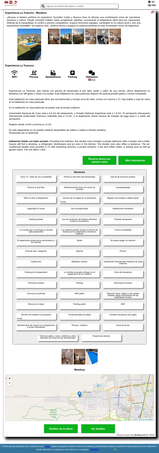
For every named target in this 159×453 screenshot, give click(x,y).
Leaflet (135, 419)
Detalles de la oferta (61, 428)
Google (47, 446)
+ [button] (10, 378)
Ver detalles (98, 428)
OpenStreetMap (147, 419)
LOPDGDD (94, 449)
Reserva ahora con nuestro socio (99, 160)
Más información (135, 160)
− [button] (10, 383)
